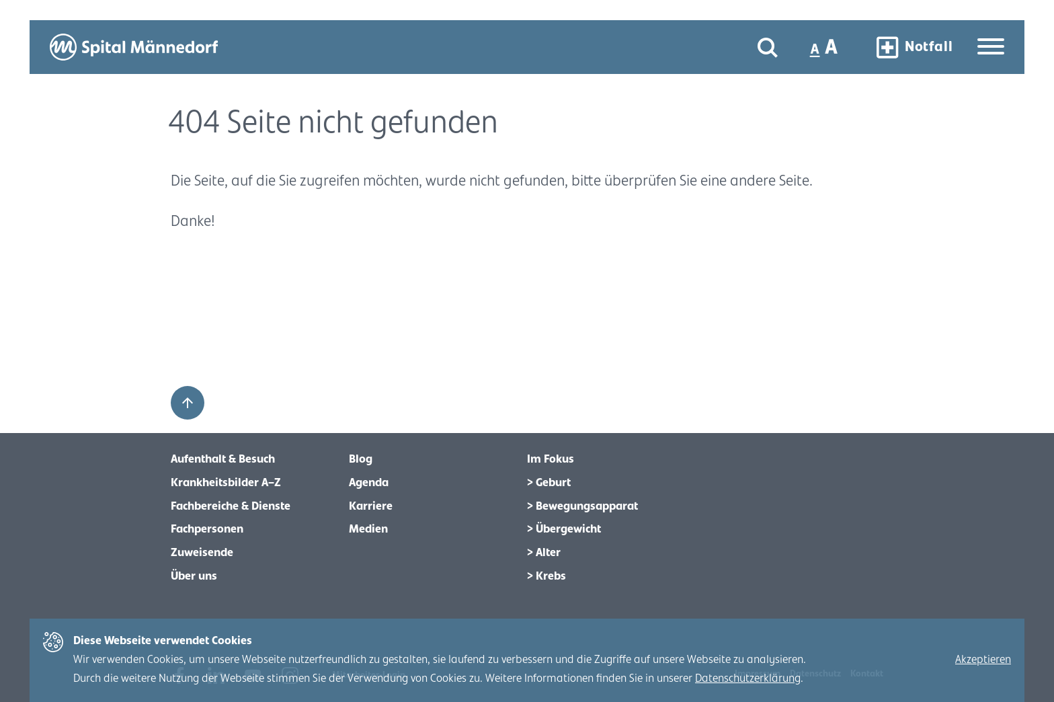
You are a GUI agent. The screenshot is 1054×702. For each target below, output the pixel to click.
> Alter (544, 553)
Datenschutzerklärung (748, 678)
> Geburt (549, 483)
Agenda (369, 483)
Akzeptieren (983, 660)
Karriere (371, 506)
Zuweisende (202, 553)
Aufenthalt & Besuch (223, 459)
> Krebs (546, 576)
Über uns (194, 576)
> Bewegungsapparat (582, 506)
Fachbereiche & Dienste (230, 506)
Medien (368, 529)
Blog (360, 459)
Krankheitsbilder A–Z (226, 483)
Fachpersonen (207, 529)
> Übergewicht (564, 529)
